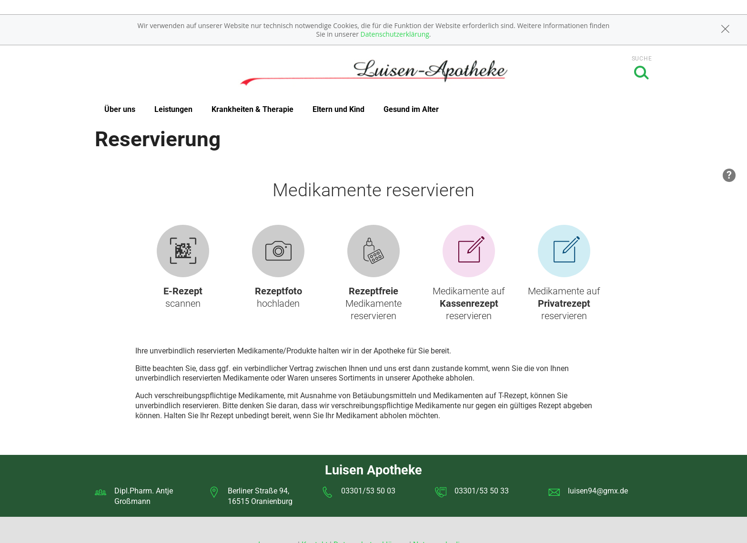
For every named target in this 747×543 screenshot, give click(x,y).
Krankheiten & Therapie (252, 109)
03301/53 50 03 (368, 490)
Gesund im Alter (411, 109)
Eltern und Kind (338, 109)
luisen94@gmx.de (598, 490)
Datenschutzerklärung (395, 34)
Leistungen (173, 109)
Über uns (119, 109)
